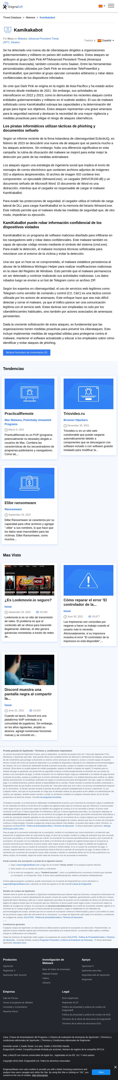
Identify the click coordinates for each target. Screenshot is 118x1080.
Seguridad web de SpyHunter (96, 975)
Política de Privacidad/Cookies (92, 937)
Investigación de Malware (53, 961)
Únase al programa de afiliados (18, 1002)
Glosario (46, 982)
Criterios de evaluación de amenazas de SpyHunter (74, 1037)
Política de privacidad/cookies (39, 826)
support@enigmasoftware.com (16, 884)
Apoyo (86, 959)
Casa (6, 1037)
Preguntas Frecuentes (49, 940)
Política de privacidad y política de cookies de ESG (86, 1014)
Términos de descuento (64, 826)
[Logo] (13, 6)
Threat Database (12, 17)
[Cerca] (115, 1067)
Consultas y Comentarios (15, 1007)
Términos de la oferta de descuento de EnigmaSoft (86, 1019)
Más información (40, 1075)
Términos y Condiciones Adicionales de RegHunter (66, 1040)
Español (102, 6)
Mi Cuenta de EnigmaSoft (80, 884)
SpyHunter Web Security (15, 975)
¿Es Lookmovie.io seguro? (28, 600)
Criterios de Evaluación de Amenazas (77, 940)
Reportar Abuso (10, 1011)
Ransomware (13, 509)
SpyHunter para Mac (91, 970)
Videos (45, 978)
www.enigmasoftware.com (28, 865)
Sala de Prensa (10, 998)
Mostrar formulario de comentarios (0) (26, 352)
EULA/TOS (20, 826)
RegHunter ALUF (70, 1002)
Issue (8, 606)
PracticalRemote (19, 413)
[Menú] (111, 6)
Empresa (9, 991)
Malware (30, 17)
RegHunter (87, 979)
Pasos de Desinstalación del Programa (29, 1037)
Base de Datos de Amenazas (56, 969)
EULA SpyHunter (70, 998)
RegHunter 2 (9, 970)
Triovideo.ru (74, 413)
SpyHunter (8, 966)
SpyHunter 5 (88, 966)
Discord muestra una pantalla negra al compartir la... (28, 694)
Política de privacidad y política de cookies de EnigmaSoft (84, 1008)
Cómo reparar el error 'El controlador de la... (85, 602)
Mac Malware (13, 420)
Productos (10, 959)
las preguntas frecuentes (50, 797)
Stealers (15, 42)
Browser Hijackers (76, 420)
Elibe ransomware (20, 503)
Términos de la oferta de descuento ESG (81, 1023)
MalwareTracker (50, 974)
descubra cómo (19, 943)
